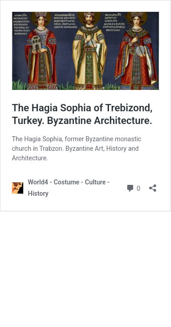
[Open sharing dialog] (152, 185)
